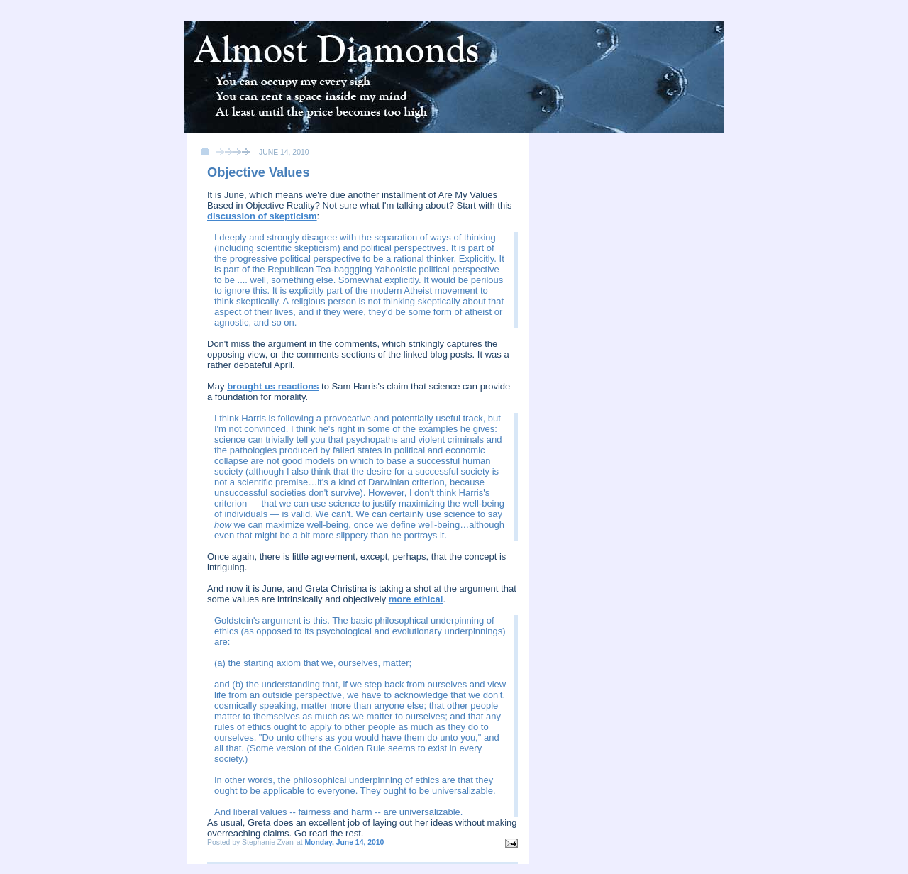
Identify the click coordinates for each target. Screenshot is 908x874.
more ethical (416, 599)
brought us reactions (273, 386)
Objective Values (258, 172)
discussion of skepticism (262, 216)
